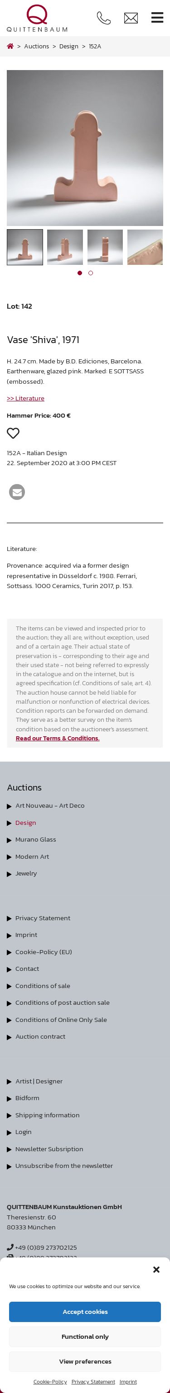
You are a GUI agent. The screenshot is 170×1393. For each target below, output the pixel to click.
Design (25, 822)
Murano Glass (35, 839)
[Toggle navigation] (157, 18)
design (68, 46)
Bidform (27, 1097)
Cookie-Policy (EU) (43, 951)
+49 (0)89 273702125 (42, 1247)
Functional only (85, 1336)
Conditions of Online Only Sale (61, 1019)
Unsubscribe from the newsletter (64, 1165)
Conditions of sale (42, 985)
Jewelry (26, 873)
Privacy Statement (93, 1382)
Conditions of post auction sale (62, 1002)
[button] (156, 1268)
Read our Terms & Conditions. (58, 738)
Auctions (36, 46)
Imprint (128, 1382)
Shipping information (47, 1115)
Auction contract (40, 1036)
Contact (27, 968)
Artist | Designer (39, 1081)
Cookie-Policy (50, 1382)
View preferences (85, 1361)
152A (95, 46)
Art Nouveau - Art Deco (50, 805)
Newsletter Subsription (49, 1149)
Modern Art (32, 856)
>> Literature (25, 398)
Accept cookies (85, 1311)
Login (23, 1131)
